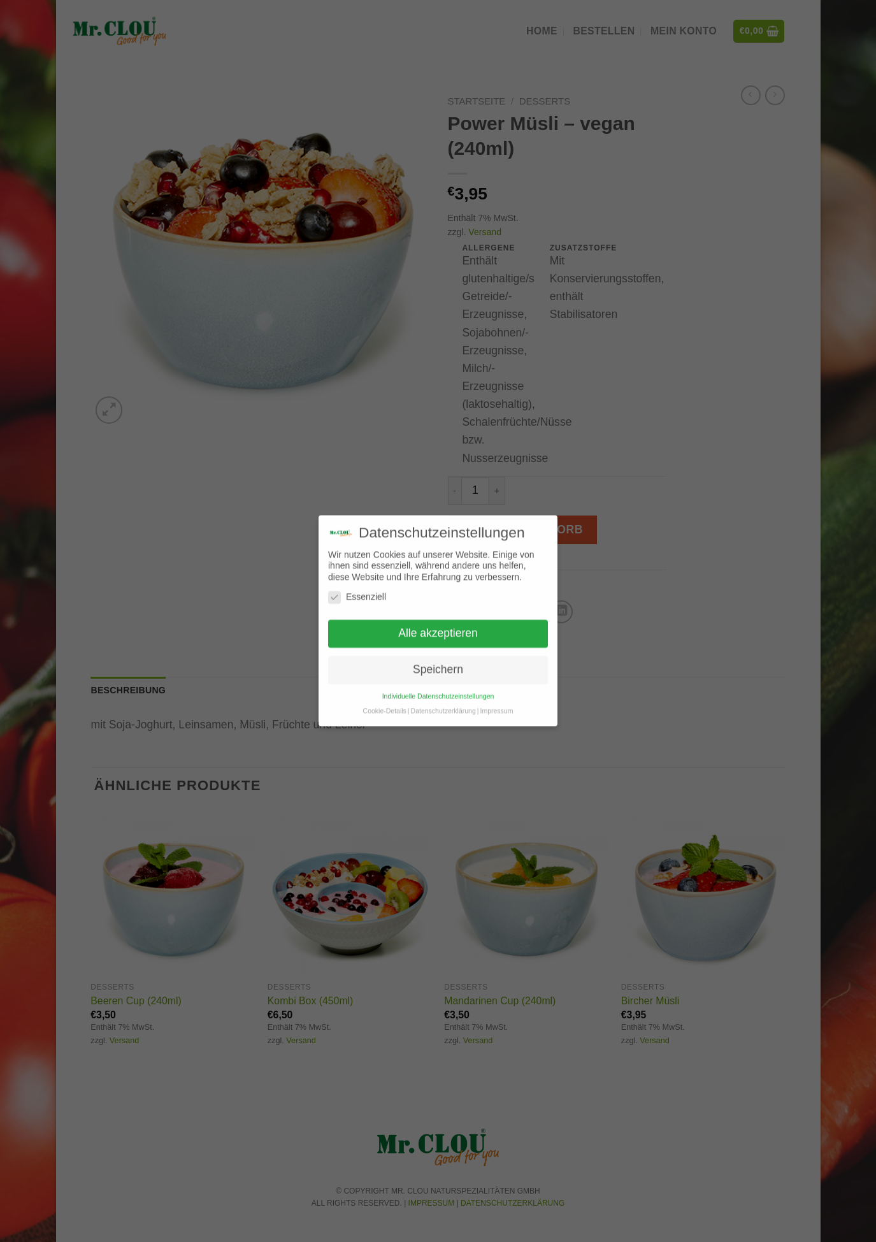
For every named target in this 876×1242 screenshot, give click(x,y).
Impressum (496, 695)
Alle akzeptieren (438, 617)
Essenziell (357, 582)
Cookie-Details (384, 695)
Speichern (438, 653)
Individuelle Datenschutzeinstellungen (438, 680)
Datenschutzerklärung (443, 695)
